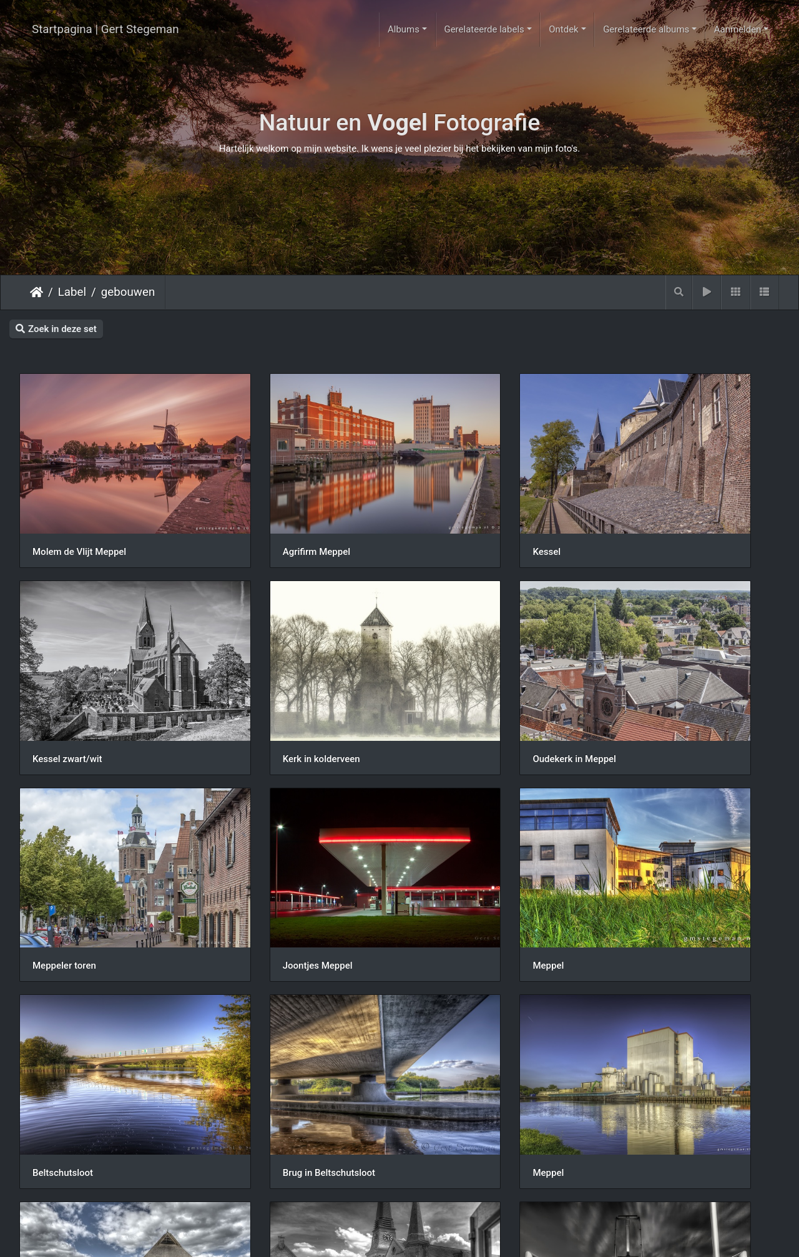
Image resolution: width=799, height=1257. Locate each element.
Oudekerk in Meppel (269, 681)
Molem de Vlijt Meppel (79, 513)
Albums (403, 29)
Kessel (436, 513)
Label (72, 292)
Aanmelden (738, 29)
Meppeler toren (454, 681)
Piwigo (450, 1235)
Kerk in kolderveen (71, 681)
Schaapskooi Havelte (76, 1019)
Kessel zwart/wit (652, 513)
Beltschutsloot (257, 850)
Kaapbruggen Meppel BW (475, 1019)
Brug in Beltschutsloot (468, 850)
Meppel (48, 850)
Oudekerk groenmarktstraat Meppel (301, 1019)
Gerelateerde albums (646, 29)
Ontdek (564, 29)
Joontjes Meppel (652, 681)
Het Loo (49, 1187)
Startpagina (36, 292)
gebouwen (128, 292)
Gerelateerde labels (484, 29)
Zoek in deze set (56, 329)
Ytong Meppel (646, 1019)
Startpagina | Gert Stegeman (105, 29)
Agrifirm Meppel (261, 513)
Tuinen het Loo (258, 1187)
